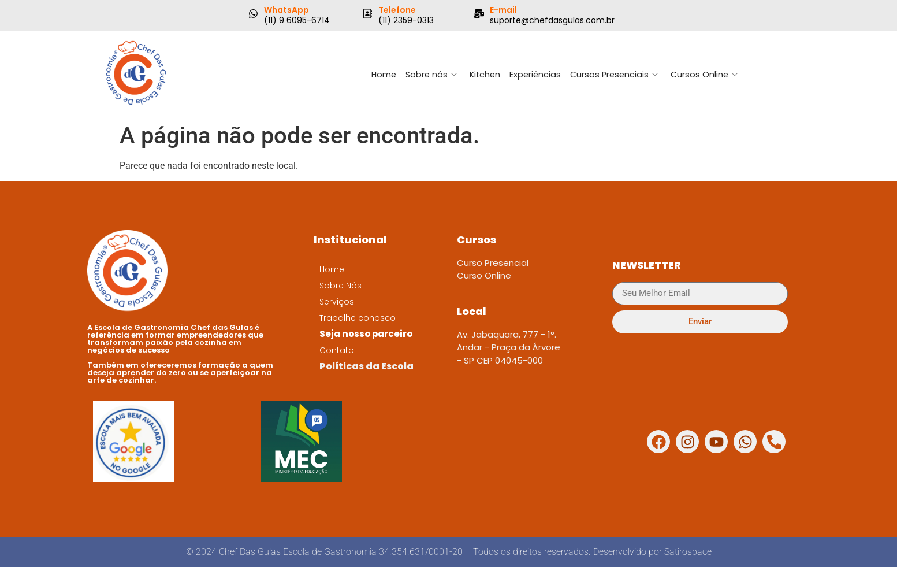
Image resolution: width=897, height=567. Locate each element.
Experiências (535, 74)
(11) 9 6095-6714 (297, 20)
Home (380, 74)
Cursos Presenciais (616, 74)
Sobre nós (428, 74)
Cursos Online (707, 74)
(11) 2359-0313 (406, 20)
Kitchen (483, 74)
